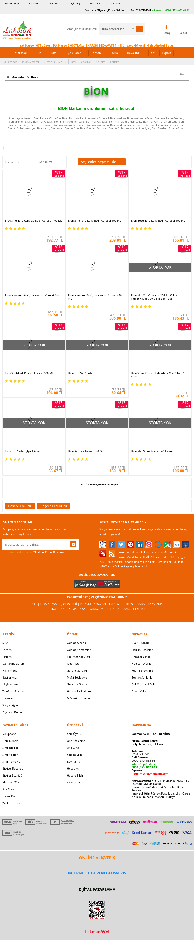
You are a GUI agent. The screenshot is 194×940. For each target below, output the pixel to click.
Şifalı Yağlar (10, 755)
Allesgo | (114, 609)
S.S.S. (5, 643)
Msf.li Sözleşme (77, 677)
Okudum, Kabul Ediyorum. (34, 552)
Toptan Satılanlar (143, 677)
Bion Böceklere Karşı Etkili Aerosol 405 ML (158, 220)
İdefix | (140, 609)
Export (166, 53)
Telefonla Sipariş (13, 691)
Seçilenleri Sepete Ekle (101, 161)
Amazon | (101, 604)
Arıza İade (73, 782)
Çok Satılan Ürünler (144, 684)
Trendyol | (117, 604)
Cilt (38, 53)
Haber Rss (8, 796)
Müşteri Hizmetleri (79, 698)
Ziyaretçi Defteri (12, 712)
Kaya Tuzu (134, 53)
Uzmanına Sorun (13, 664)
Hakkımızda (9, 62)
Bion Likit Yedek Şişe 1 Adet (22, 451)
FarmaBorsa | (78, 609)
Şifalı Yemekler (11, 762)
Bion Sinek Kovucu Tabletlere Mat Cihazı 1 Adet (158, 375)
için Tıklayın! (148, 744)
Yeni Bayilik (74, 755)
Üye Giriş (114, 3)
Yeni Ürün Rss (11, 803)
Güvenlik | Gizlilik (55, 62)
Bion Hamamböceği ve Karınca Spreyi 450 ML (95, 297)
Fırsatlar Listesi (141, 657)
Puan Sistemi (30, 62)
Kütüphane (9, 734)
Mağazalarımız (11, 684)
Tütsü (54, 53)
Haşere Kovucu (19, 506)
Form (114, 53)
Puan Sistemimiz (142, 671)
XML (154, 53)
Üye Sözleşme (76, 741)
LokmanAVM (97, 931)
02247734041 (143, 10)
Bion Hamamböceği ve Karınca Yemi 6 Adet (33, 295)
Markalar (21, 53)
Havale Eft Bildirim (79, 691)
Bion (34, 77)
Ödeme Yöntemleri (79, 650)
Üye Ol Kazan (140, 643)
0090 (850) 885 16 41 (145, 761)
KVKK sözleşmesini (20, 552)
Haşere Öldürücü (53, 506)
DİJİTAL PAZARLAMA (97, 889)
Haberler (8, 698)
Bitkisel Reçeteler (13, 768)
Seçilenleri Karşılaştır (71, 161)
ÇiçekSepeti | (70, 604)
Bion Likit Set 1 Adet (80, 373)
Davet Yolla (139, 691)
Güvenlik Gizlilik (77, 684)
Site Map (8, 789)
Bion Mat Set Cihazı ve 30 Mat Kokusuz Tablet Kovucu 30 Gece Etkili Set (156, 297)
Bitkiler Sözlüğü (12, 775)
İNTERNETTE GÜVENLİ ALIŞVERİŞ (97, 873)
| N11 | (34, 604)
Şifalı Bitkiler (10, 748)
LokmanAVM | (50, 604)
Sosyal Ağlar (10, 705)
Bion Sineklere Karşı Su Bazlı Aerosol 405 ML (33, 220)
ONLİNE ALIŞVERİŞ (97, 857)
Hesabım (73, 768)
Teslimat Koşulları (78, 657)
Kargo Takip (12, 3)
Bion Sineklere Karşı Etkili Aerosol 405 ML (94, 220)
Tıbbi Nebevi (10, 741)
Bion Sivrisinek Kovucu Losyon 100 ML (29, 373)
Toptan (96, 53)
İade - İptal (73, 664)
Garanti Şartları (77, 671)
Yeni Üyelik (74, 734)
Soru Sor (33, 3)
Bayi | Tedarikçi (81, 62)
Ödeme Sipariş (76, 643)
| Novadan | (57, 609)
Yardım (100, 62)
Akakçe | (128, 609)
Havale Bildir (75, 775)
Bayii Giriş (73, 762)
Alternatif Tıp (10, 782)
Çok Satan (75, 53)
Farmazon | (98, 609)
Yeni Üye (95, 3)
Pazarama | (156, 604)
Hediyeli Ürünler (142, 664)
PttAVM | (87, 604)
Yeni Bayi (53, 3)
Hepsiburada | (137, 604)
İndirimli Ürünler (142, 650)
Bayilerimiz (9, 677)
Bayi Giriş (74, 3)
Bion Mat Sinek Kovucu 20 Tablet (152, 451)
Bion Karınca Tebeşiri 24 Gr (85, 451)
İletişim (114, 62)
